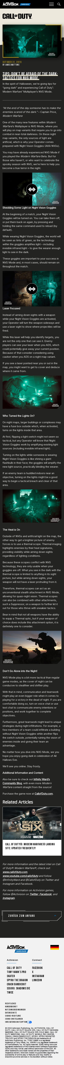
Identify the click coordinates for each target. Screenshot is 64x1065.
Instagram (38, 976)
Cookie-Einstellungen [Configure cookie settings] (14, 1019)
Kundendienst (11, 1006)
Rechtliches (10, 1003)
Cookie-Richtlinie (13, 1016)
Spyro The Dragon (17, 980)
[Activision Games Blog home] (17, 949)
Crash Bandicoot (16, 984)
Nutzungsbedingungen (15, 1009)
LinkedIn (37, 980)
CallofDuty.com (44, 793)
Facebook (37, 968)
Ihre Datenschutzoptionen (17, 1022)
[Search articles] (59, 4)
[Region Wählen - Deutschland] (54, 947)
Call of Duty (14, 968)
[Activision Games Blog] (17, 4)
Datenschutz (11, 1013)
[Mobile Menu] (51, 4)
